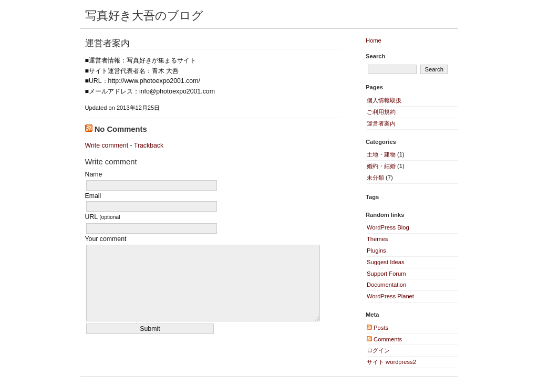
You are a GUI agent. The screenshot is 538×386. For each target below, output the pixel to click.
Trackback (148, 145)
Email (93, 196)
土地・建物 (381, 154)
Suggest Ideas (386, 262)
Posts (377, 328)
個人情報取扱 (384, 100)
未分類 (375, 177)
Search (375, 56)
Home (373, 40)
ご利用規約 (381, 112)
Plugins (376, 250)
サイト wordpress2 (391, 362)
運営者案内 (107, 43)
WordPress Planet (390, 296)
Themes (377, 239)
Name (93, 174)
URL (102, 217)
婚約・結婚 (381, 166)
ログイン (378, 350)
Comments (384, 339)
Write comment (107, 145)
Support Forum (386, 273)
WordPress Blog (388, 227)
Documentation (386, 284)
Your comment (106, 239)
